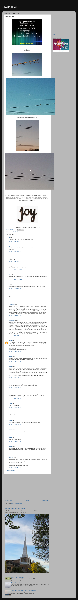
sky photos (22, 231)
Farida (10, 340)
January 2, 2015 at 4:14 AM (15, 288)
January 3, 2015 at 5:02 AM (15, 335)
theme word (28, 231)
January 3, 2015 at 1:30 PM (15, 453)
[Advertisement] (27, 486)
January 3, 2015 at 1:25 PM (15, 377)
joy (9, 231)
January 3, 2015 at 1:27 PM (15, 398)
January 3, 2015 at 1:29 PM (15, 433)
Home (27, 500)
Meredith (11, 293)
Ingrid (10, 274)
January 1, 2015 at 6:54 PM (15, 261)
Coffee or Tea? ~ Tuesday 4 (17, 577)
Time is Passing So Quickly (17, 582)
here (37, 227)
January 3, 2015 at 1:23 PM (15, 361)
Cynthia (10, 246)
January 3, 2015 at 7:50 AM (15, 351)
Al (9, 237)
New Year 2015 (14, 231)
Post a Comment (11, 470)
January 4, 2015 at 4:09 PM (15, 467)
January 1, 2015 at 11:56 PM (15, 279)
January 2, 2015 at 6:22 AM (15, 315)
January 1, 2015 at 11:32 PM (15, 269)
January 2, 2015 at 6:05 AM (15, 299)
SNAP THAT (10, 7)
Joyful (10, 356)
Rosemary (11, 255)
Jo (9, 284)
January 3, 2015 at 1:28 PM (15, 416)
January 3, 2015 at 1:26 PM (15, 387)
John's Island (12, 304)
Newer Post (9, 500)
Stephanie (11, 457)
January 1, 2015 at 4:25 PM (15, 251)
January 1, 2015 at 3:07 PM (15, 241)
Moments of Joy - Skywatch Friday (15, 508)
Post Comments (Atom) (16, 503)
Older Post (46, 500)
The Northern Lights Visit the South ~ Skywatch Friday (23, 590)
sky (19, 231)
